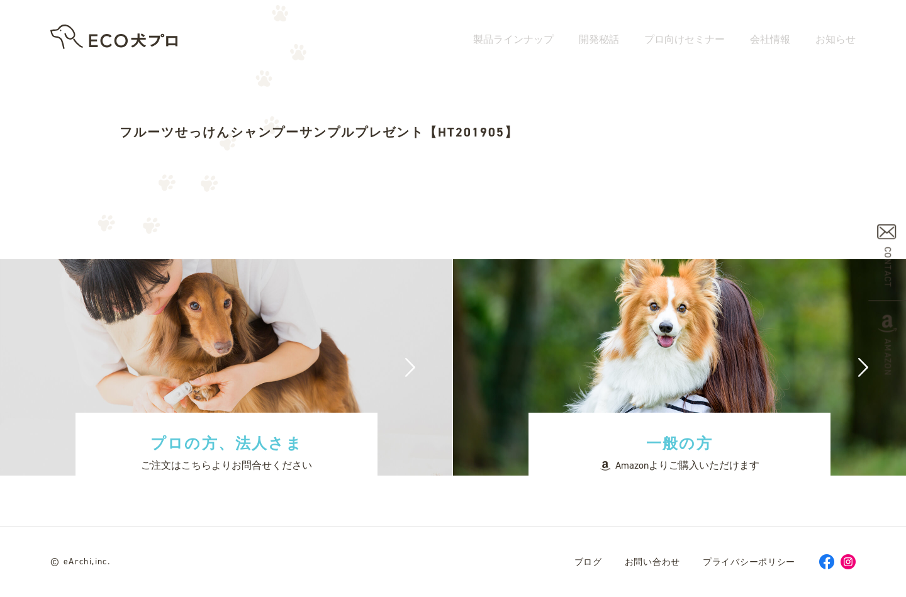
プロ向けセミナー (684, 43)
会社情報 (770, 43)
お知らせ (835, 43)
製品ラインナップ (513, 43)
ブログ (588, 562)
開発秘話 (599, 43)
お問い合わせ (652, 562)
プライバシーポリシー (749, 562)
